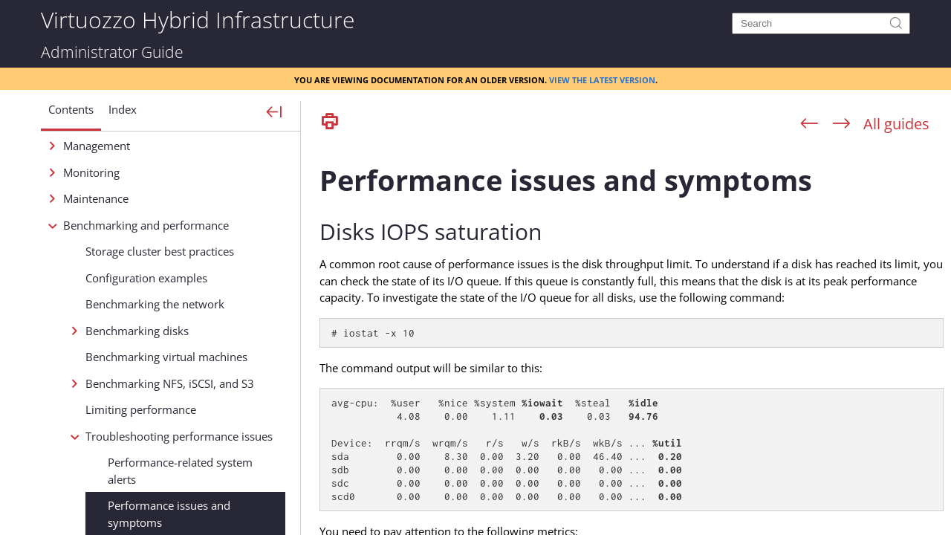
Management (96, 145)
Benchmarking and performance (146, 225)
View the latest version (602, 78)
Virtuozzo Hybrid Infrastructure (197, 18)
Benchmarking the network (154, 303)
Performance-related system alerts (180, 471)
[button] (71, 115)
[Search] (821, 23)
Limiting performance (140, 409)
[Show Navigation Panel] (274, 113)
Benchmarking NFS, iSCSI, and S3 (169, 383)
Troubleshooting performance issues (179, 436)
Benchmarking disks (137, 330)
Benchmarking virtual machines (166, 356)
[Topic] (631, 336)
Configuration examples (146, 277)
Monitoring (91, 172)
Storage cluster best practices (159, 251)
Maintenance (96, 198)
